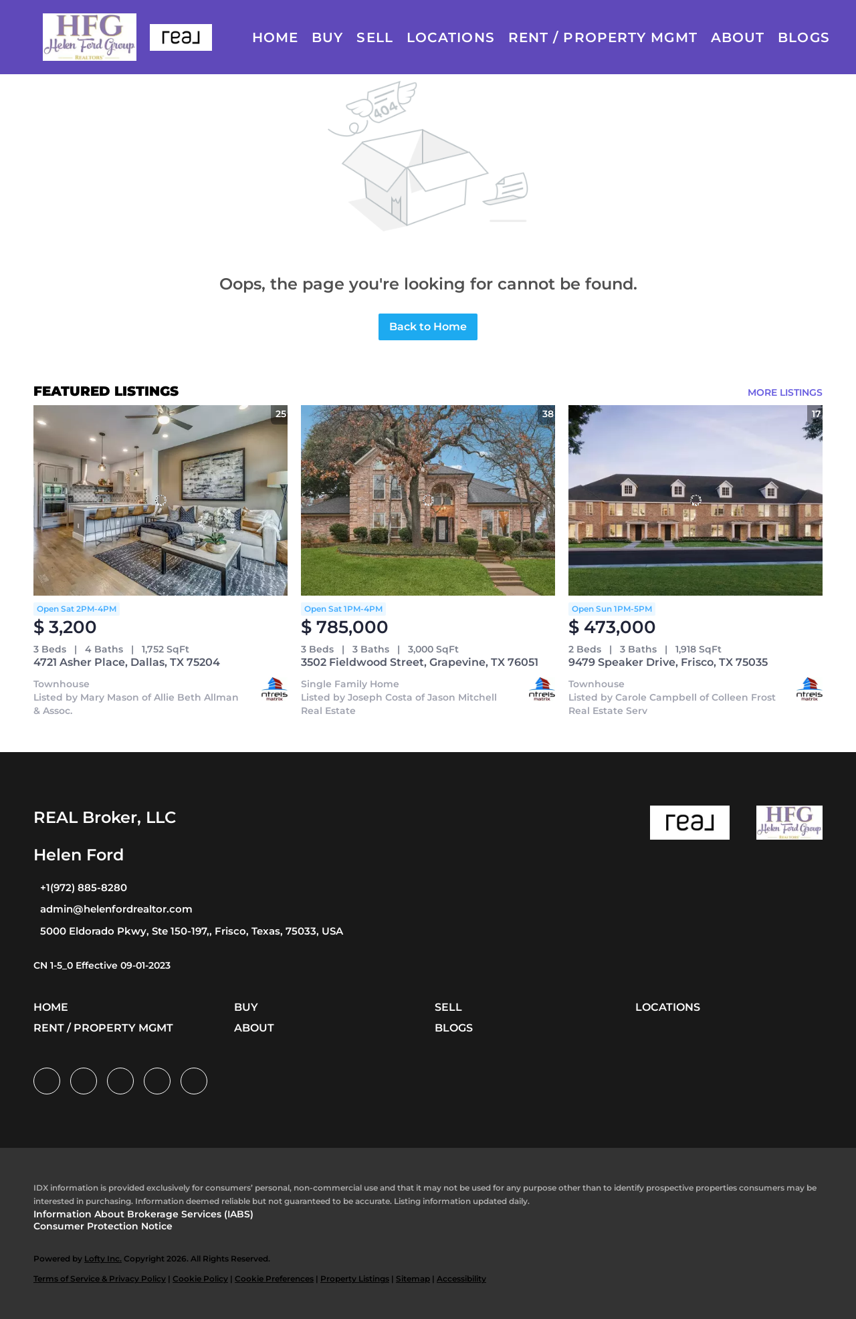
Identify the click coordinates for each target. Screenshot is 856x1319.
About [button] (738, 37)
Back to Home (428, 326)
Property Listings (354, 1279)
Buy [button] (327, 37)
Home (275, 37)
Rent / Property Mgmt (603, 37)
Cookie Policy (200, 1279)
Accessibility (461, 1279)
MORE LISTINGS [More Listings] (785, 392)
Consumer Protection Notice (103, 1226)
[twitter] (120, 1081)
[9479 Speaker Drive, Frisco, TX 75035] (695, 500)
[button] (89, 37)
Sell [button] (374, 37)
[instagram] (157, 1081)
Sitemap (413, 1279)
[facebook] (46, 1081)
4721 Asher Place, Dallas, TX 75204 (126, 662)
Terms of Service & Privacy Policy (99, 1279)
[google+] (194, 1081)
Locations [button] (451, 37)
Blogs (804, 37)
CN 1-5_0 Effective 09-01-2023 (102, 965)
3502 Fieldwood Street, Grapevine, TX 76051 (419, 662)
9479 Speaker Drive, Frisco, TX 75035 (668, 662)
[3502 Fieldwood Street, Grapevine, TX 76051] (428, 500)
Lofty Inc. (103, 1258)
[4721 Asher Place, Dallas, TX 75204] (160, 500)
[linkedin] (83, 1081)
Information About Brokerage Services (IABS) (143, 1214)
